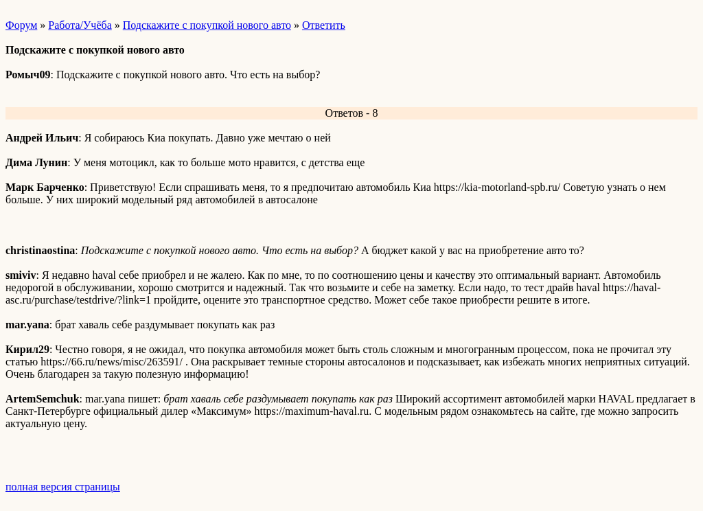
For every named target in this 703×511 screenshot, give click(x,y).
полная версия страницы (62, 486)
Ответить (323, 25)
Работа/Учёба (79, 25)
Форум (21, 25)
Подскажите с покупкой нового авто (207, 25)
